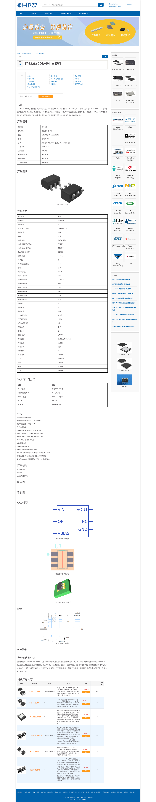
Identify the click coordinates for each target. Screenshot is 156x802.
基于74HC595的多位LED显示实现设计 (123, 326)
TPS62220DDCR (34, 691)
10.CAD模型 (31, 84)
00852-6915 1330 (115, 6)
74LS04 (117, 101)
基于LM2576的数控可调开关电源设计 (123, 315)
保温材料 (126, 792)
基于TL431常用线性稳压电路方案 (121, 289)
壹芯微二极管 (105, 792)
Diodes (118, 158)
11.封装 (53, 84)
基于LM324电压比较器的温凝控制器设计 (124, 303)
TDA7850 (118, 85)
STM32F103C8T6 (130, 85)
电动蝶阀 (132, 792)
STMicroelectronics (118, 246)
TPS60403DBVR (34, 770)
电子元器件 (83, 13)
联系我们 (90, 797)
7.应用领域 (30, 81)
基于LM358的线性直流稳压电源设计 (122, 298)
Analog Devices (130, 142)
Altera (130, 127)
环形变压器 (36, 792)
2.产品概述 (54, 76)
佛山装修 (113, 792)
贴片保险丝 (28, 792)
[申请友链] (129, 5)
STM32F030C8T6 (118, 70)
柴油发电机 (58, 792)
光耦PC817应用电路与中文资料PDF (122, 293)
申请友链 (83, 797)
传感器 (98, 792)
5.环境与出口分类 (57, 79)
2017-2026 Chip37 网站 (79, 799)
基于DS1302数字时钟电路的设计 (121, 284)
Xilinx (130, 264)
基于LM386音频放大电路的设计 (121, 279)
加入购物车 (46, 96)
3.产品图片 (78, 76)
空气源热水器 (73, 792)
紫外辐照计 (50, 792)
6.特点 (77, 79)
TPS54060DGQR (34, 703)
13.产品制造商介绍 (33, 87)
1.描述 (29, 76)
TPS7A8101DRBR (35, 717)
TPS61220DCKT (34, 751)
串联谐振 (65, 792)
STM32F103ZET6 (130, 70)
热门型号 (70, 797)
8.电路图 (54, 81)
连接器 (88, 792)
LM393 (124, 386)
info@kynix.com (114, 4)
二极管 (93, 792)
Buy (86, 692)
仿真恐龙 (43, 792)
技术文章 (48, 13)
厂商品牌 (34, 13)
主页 (21, 13)
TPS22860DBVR (38, 53)
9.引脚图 (78, 81)
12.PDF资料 (79, 84)
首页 (64, 797)
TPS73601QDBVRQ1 (35, 735)
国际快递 (119, 792)
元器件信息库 (66, 13)
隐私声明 (76, 797)
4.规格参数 (30, 79)
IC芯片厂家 (81, 792)
